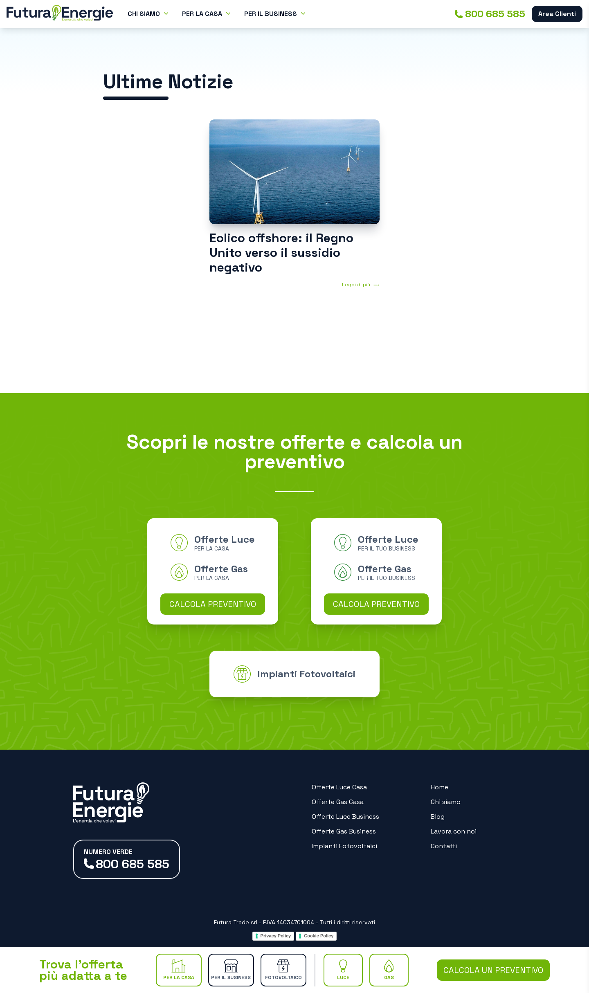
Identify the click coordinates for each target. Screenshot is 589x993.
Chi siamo (446, 802)
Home (439, 787)
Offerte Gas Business (344, 831)
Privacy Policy (276, 935)
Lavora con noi (454, 831)
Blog (438, 816)
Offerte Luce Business (345, 816)
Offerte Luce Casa (339, 787)
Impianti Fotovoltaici (344, 846)
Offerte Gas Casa (338, 802)
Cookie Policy (318, 935)
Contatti (444, 846)
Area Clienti (557, 13)
